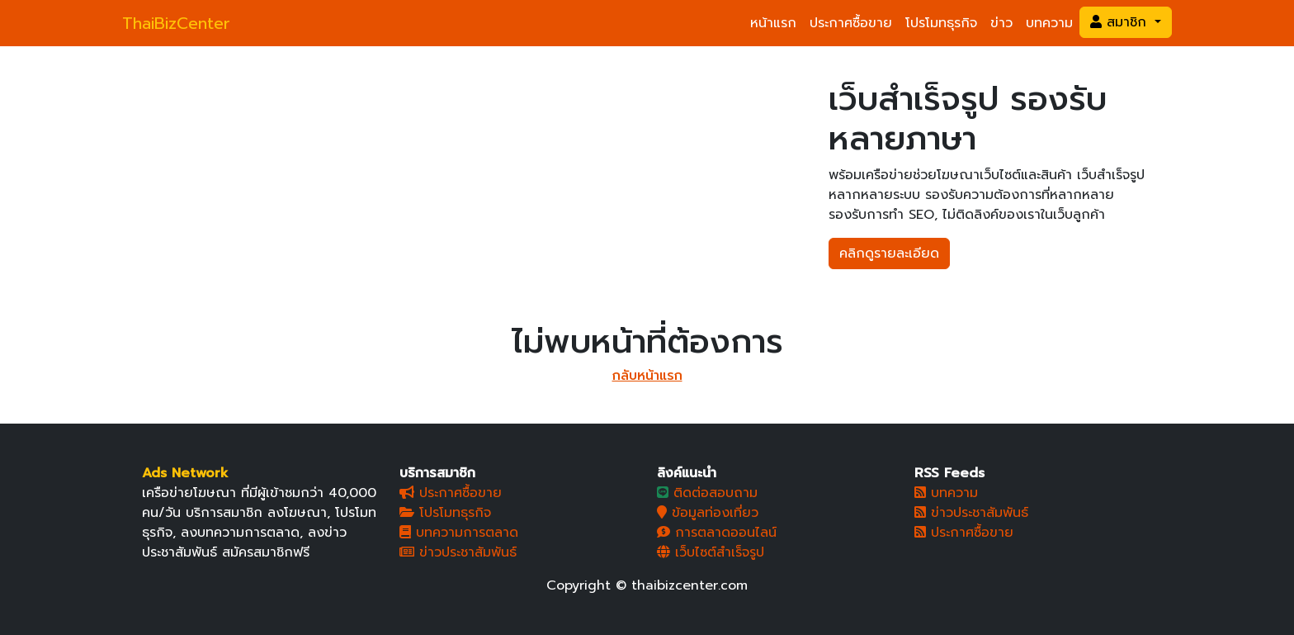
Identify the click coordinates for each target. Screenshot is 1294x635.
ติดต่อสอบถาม (707, 493)
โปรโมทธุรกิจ (941, 23)
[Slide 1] (445, 144)
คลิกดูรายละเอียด (889, 253)
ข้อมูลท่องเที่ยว (707, 513)
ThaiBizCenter (176, 23)
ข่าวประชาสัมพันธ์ (458, 552)
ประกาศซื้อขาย (851, 23)
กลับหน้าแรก (647, 376)
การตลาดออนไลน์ (717, 533)
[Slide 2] (475, 144)
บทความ (1049, 23)
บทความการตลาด (458, 533)
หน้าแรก (773, 23)
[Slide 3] (505, 144)
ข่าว (1001, 23)
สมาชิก (1120, 22)
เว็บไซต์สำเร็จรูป (710, 552)
